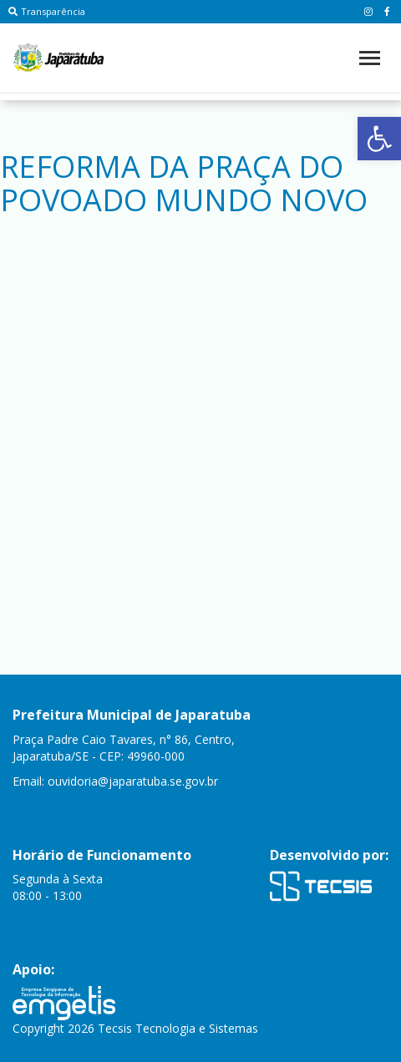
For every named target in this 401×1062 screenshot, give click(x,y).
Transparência (46, 11)
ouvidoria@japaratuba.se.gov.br (133, 781)
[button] (379, 138)
